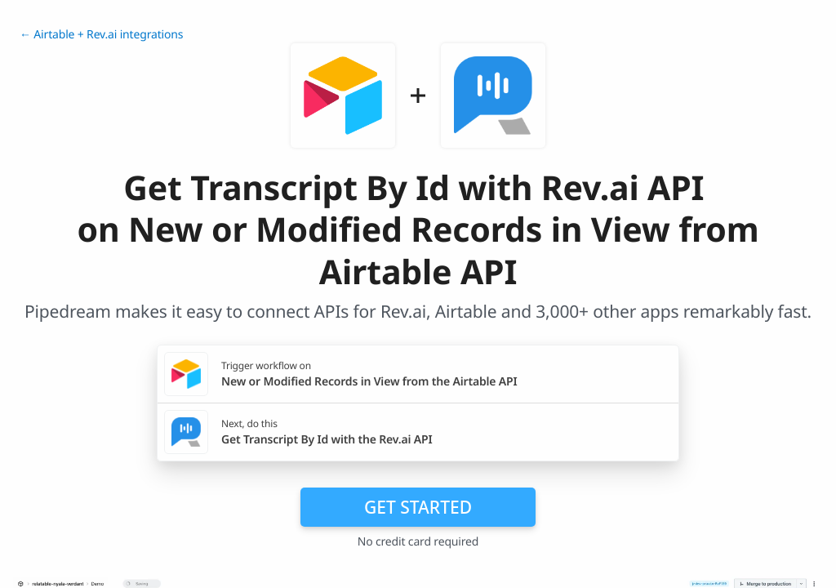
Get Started (418, 507)
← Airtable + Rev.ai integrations (101, 34)
